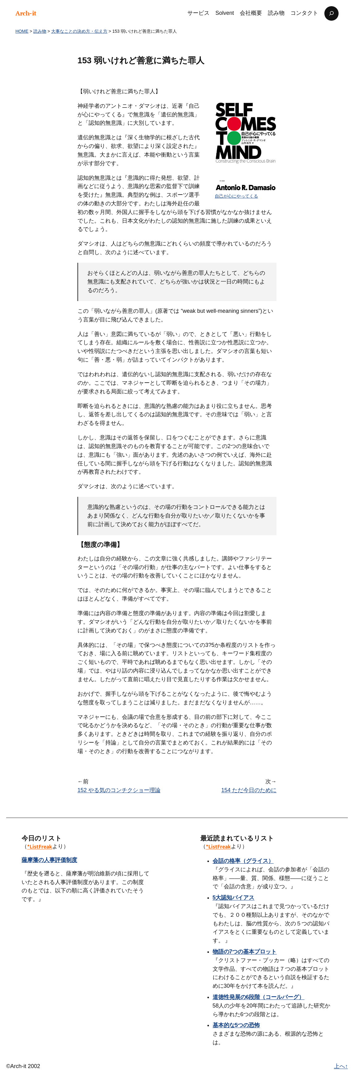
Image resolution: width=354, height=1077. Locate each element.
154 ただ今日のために (249, 790)
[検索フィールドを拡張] (331, 13)
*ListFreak (39, 846)
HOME (21, 31)
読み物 (39, 31)
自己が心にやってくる (236, 196)
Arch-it (25, 13)
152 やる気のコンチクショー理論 (118, 790)
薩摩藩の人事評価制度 (49, 860)
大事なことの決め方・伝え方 (79, 31)
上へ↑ (341, 1066)
